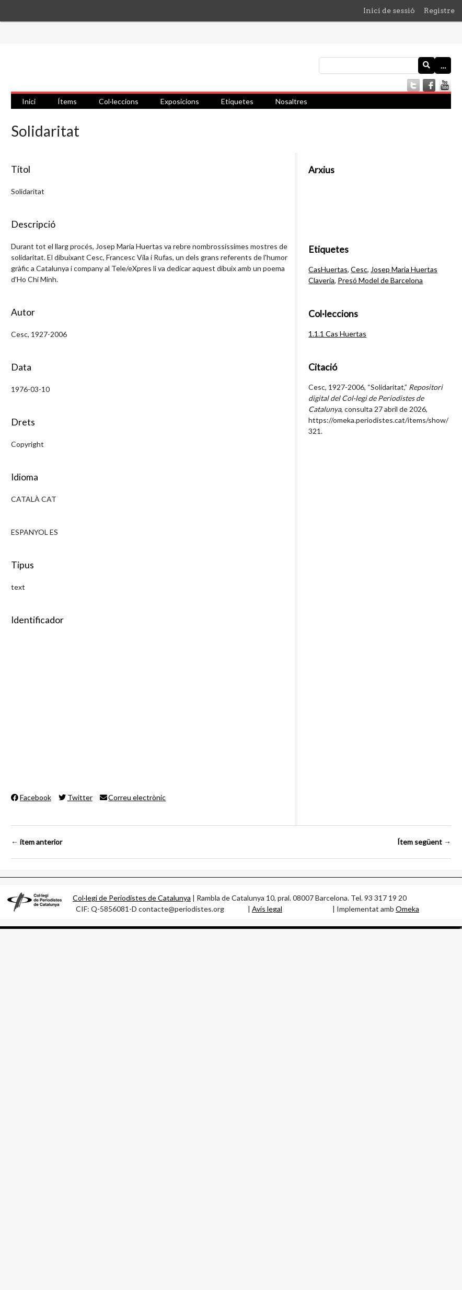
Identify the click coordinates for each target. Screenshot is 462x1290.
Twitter (76, 797)
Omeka (407, 908)
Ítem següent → (424, 841)
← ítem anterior (36, 841)
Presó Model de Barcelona (380, 280)
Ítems (67, 101)
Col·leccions (118, 101)
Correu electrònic (133, 797)
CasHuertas (328, 269)
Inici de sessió (389, 10)
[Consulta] (385, 65)
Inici (29, 101)
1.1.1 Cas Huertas (337, 333)
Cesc (359, 269)
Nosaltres (291, 101)
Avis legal (267, 908)
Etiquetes (237, 101)
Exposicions (179, 101)
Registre (439, 10)
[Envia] (426, 65)
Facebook (31, 797)
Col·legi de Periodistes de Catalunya (132, 897)
